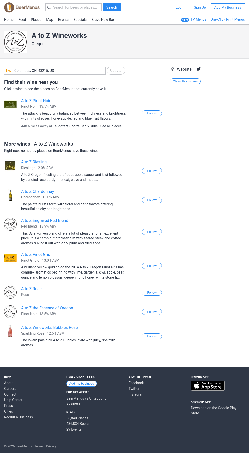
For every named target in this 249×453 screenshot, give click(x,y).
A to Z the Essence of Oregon (47, 308)
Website (181, 69)
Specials (80, 20)
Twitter (134, 389)
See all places (111, 126)
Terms (39, 446)
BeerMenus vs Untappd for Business (87, 400)
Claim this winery (185, 81)
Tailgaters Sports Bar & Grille (75, 126)
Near (9, 70)
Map (49, 20)
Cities (8, 411)
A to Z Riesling (34, 162)
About (8, 383)
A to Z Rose (31, 288)
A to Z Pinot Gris (35, 254)
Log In (180, 7)
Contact (10, 394)
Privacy (51, 446)
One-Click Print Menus (227, 19)
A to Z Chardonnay (37, 191)
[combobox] (55, 71)
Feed (22, 20)
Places (36, 20)
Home (9, 20)
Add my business (81, 383)
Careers (10, 389)
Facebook (136, 383)
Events (63, 20)
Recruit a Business (18, 417)
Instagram (136, 394)
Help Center (13, 400)
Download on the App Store (208, 386)
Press (8, 406)
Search (111, 7)
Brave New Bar (103, 20)
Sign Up (200, 7)
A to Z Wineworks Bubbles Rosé (49, 327)
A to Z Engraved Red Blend (44, 220)
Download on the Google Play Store (213, 410)
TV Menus (198, 19)
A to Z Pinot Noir (35, 100)
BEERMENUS (22, 7)
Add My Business (227, 7)
